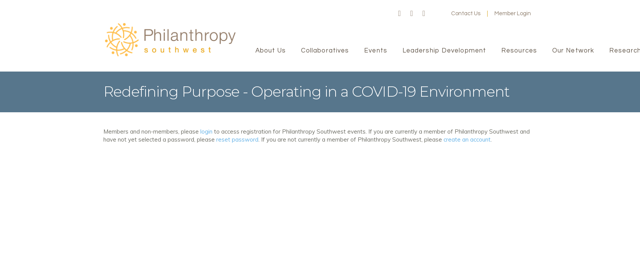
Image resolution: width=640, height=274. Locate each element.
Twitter (411, 14)
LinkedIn (424, 14)
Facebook (399, 14)
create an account (467, 139)
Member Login (512, 13)
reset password (237, 139)
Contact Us (465, 13)
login (206, 131)
